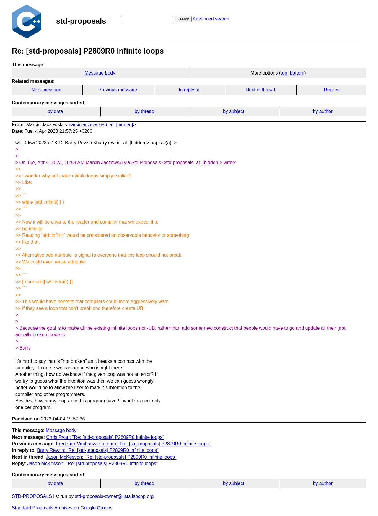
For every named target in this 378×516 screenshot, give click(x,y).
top (284, 72)
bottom (297, 72)
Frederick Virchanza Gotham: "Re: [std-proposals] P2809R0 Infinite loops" (133, 443)
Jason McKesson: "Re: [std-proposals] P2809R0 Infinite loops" (111, 457)
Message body (99, 72)
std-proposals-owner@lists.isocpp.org (114, 496)
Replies (331, 89)
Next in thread (260, 89)
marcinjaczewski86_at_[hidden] (100, 124)
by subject (233, 111)
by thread (144, 111)
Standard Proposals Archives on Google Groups (62, 507)
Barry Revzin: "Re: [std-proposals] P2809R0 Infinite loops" (98, 450)
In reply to (189, 89)
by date (55, 111)
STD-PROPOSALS (32, 496)
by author (323, 111)
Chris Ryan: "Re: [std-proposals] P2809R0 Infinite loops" (105, 437)
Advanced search (211, 18)
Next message (46, 89)
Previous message (117, 89)
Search (183, 19)
